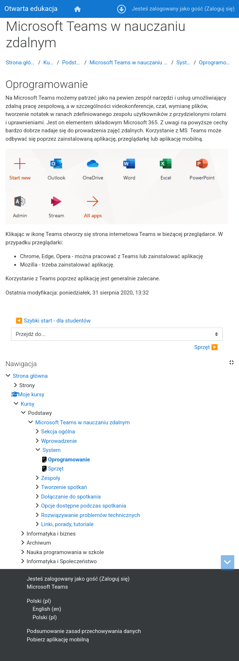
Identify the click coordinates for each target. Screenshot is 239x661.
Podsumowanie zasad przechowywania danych (84, 631)
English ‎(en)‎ (47, 609)
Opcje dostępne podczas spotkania (83, 505)
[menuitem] (77, 9)
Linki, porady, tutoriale (67, 524)
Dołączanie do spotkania (71, 496)
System (183, 62)
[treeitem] (119, 469)
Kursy (48, 62)
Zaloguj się (219, 8)
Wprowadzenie (59, 441)
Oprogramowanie (216, 62)
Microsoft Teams (47, 587)
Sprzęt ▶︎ (206, 347)
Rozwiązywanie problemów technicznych (90, 515)
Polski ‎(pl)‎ (39, 601)
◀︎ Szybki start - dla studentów (53, 320)
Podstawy (71, 62)
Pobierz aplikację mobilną (58, 639)
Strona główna (20, 62)
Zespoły (50, 478)
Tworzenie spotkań (64, 487)
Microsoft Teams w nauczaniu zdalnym (128, 62)
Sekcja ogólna (58, 431)
